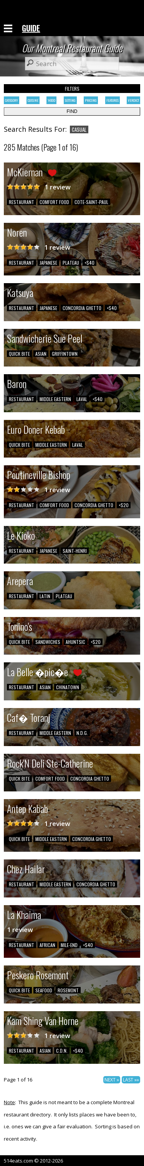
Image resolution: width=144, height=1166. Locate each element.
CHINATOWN (67, 687)
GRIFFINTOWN (65, 353)
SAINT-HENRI (75, 550)
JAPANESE (48, 262)
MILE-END (69, 945)
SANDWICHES (47, 642)
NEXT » (111, 1079)
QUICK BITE (19, 353)
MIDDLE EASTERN (55, 399)
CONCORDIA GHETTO (82, 308)
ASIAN (40, 353)
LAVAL (81, 399)
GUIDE (31, 28)
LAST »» (131, 1079)
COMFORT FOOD (54, 202)
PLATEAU (71, 262)
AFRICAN (47, 945)
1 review (58, 186)
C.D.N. (62, 1050)
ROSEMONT (68, 990)
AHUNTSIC (75, 642)
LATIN (45, 596)
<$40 (89, 262)
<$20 (124, 505)
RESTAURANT (21, 202)
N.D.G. (82, 733)
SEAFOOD (43, 990)
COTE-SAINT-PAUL (91, 202)
